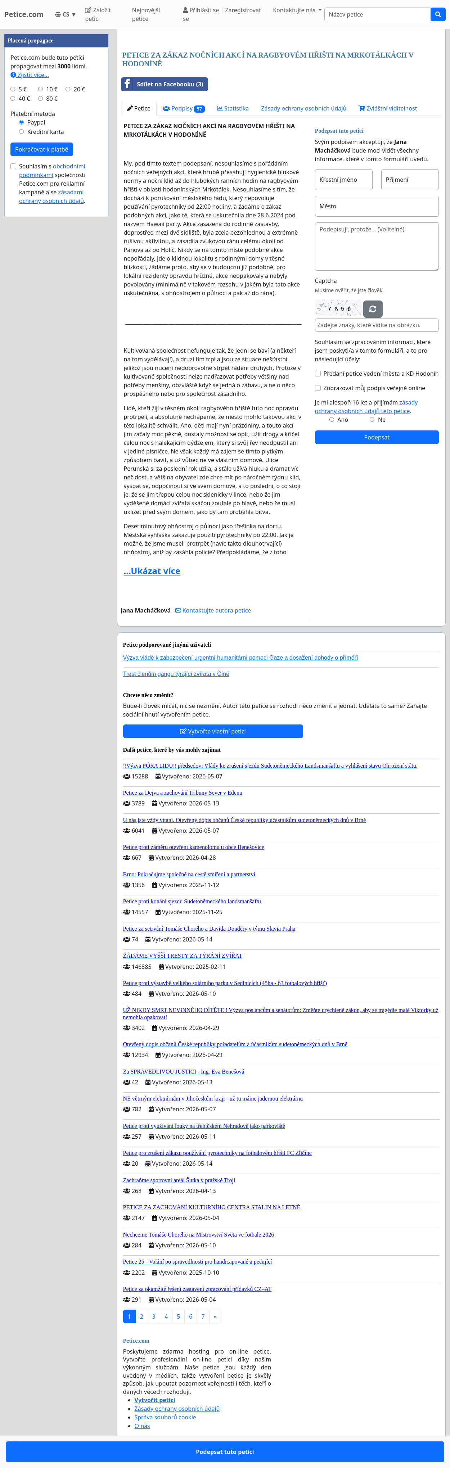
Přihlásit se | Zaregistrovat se (222, 14)
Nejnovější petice (146, 14)
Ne (382, 420)
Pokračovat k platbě (41, 149)
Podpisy (184, 108)
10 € (52, 89)
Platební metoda (32, 114)
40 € (24, 99)
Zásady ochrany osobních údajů (303, 108)
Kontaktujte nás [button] (295, 10)
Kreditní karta (45, 132)
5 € (23, 89)
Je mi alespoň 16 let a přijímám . (366, 406)
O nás (142, 1426)
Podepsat (377, 437)
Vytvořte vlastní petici (213, 731)
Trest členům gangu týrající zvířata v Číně (176, 674)
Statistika (233, 108)
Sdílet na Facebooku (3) (162, 84)
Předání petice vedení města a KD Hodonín (381, 374)
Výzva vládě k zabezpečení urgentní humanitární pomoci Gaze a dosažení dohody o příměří (240, 658)
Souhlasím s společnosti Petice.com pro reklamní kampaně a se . (52, 183)
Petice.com (24, 14)
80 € (52, 99)
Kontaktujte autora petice (213, 610)
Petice (138, 108)
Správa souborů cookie (165, 1417)
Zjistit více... (29, 75)
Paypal (36, 122)
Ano (342, 420)
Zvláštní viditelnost (388, 108)
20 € (79, 89)
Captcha (326, 281)
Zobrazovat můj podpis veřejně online (375, 388)
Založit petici (98, 14)
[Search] (377, 14)
